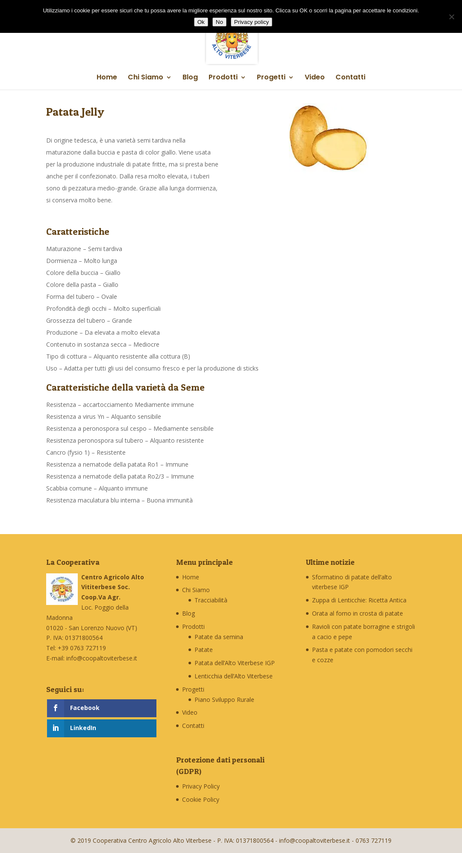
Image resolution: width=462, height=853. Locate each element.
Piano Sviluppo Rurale (224, 699)
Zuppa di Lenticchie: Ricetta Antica (359, 600)
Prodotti (223, 78)
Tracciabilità (210, 600)
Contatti (350, 78)
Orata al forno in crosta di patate (357, 613)
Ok (201, 22)
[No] (451, 16)
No (219, 22)
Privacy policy (251, 22)
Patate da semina (218, 637)
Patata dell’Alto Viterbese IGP (234, 663)
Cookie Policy (200, 799)
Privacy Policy (201, 786)
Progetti (271, 78)
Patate (203, 650)
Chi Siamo (145, 78)
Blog (190, 78)
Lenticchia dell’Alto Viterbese (233, 676)
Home (107, 78)
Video (315, 78)
